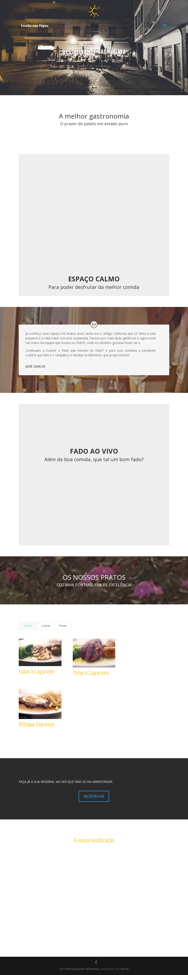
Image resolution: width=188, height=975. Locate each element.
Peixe (63, 626)
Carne (46, 626)
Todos (28, 626)
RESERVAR (94, 796)
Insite (125, 969)
